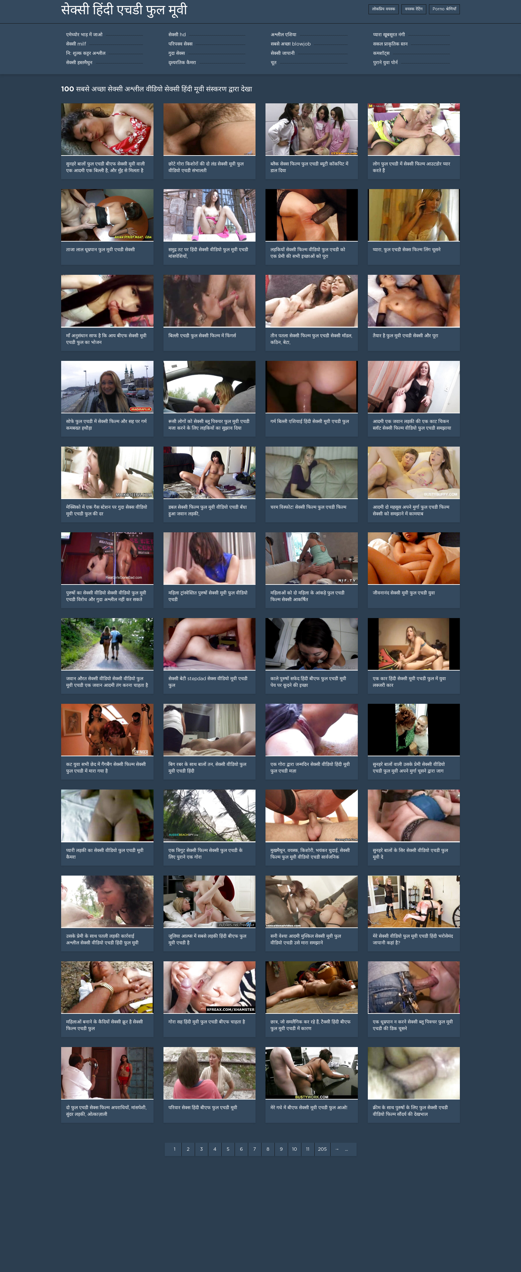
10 (294, 1149)
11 (307, 1149)
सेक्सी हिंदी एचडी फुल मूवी (124, 9)
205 (322, 1149)
